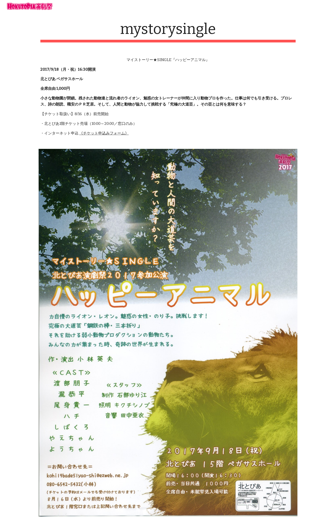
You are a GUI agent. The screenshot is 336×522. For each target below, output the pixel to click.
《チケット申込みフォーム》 (104, 133)
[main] (168, 31)
